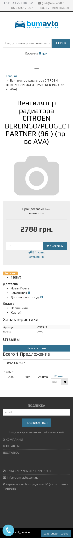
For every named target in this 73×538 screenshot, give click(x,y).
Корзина (36, 53)
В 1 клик (36, 252)
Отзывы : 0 (36, 257)
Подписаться (36, 423)
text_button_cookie (56, 533)
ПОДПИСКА (36, 405)
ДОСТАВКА (11, 452)
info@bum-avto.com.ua (22, 477)
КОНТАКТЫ (11, 446)
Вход (43, 8)
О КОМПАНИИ (13, 439)
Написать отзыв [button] (36, 348)
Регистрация (59, 8)
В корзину (55, 246)
